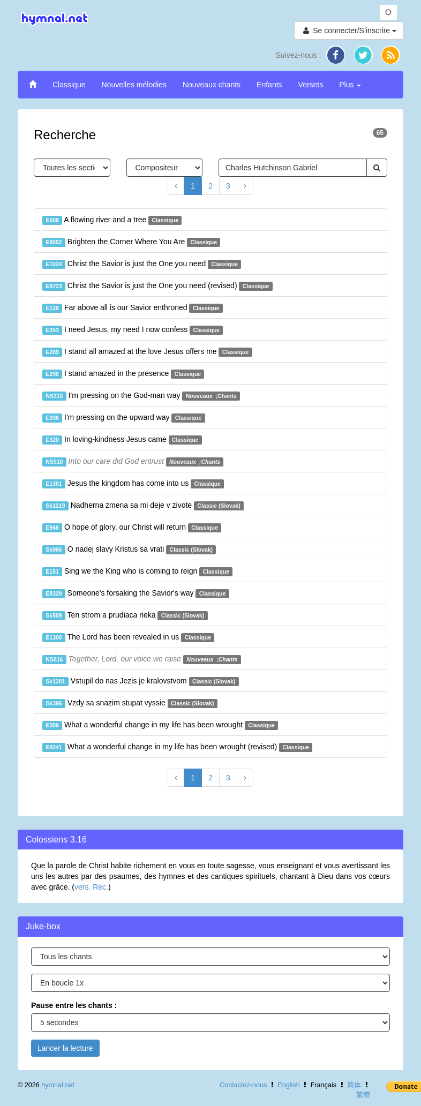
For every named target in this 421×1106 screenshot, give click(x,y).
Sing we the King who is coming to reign (137, 571)
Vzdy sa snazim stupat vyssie (129, 703)
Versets (311, 84)
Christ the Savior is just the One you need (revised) (157, 286)
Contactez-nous (243, 1085)
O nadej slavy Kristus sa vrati (129, 549)
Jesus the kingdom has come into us (133, 483)
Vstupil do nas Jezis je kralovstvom (140, 681)
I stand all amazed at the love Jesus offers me (147, 352)
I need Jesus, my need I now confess (132, 330)
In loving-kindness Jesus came (122, 440)
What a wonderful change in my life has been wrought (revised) (177, 747)
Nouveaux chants (211, 84)
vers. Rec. (91, 887)
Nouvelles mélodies (133, 84)
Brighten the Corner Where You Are (131, 242)
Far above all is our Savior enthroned (132, 308)
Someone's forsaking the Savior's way (135, 593)
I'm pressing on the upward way (123, 418)
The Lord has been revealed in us (128, 637)
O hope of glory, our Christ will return (131, 527)
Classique (68, 84)
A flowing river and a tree (112, 220)
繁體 (363, 1095)
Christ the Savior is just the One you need (141, 264)
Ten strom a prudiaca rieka (125, 615)
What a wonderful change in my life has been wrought (160, 725)
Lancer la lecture (65, 1048)
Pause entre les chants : (74, 1005)
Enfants (269, 84)
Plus (350, 84)
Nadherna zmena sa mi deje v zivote (143, 505)
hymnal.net (57, 1085)
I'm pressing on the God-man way (141, 396)
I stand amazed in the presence (123, 374)
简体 (354, 1085)
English (288, 1085)
